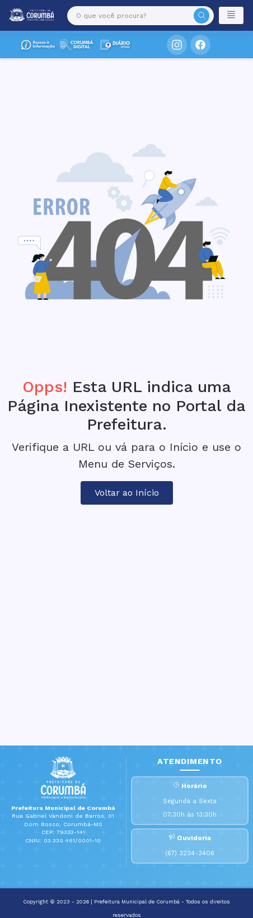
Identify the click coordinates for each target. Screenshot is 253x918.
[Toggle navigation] (231, 15)
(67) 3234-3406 (189, 853)
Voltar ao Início (127, 492)
